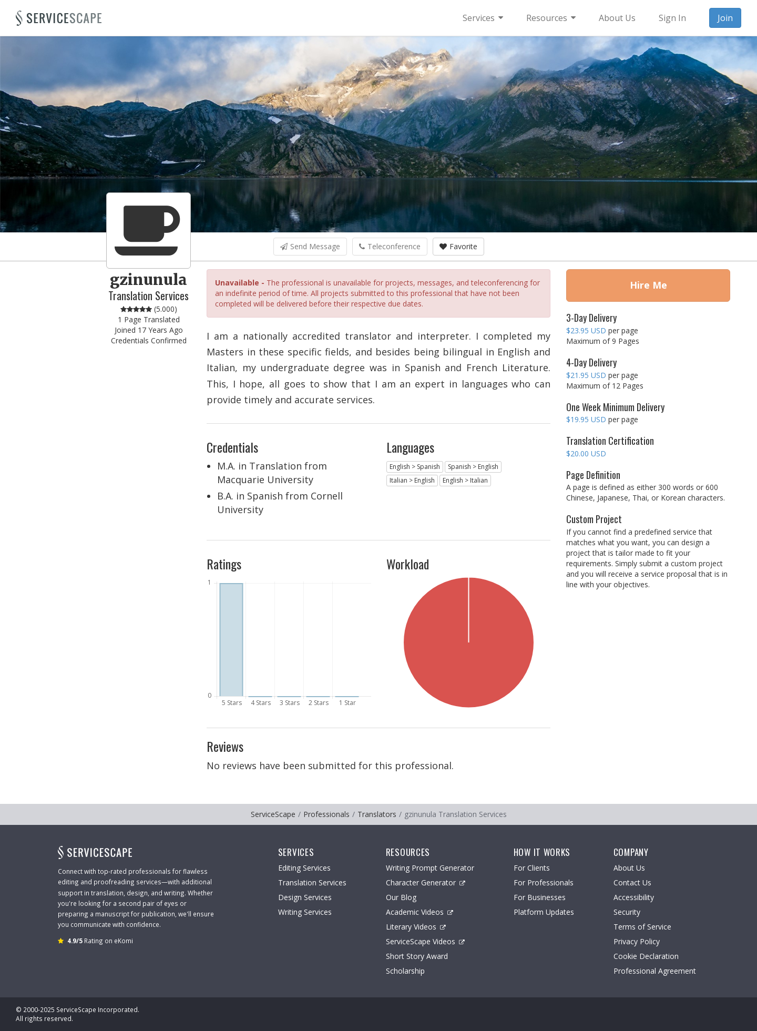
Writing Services (305, 912)
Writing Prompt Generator (430, 868)
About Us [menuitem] (617, 18)
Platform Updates (544, 912)
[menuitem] (483, 18)
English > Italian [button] (465, 480)
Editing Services (304, 868)
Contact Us (632, 882)
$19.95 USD (586, 419)
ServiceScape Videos (425, 941)
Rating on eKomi (100, 940)
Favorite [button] (458, 246)
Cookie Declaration (646, 956)
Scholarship (405, 971)
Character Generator (425, 882)
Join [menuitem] (725, 18)
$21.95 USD (586, 375)
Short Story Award (417, 956)
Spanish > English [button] (473, 466)
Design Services (305, 897)
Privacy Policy (636, 941)
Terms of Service (642, 927)
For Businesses (540, 897)
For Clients (532, 868)
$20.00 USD (586, 453)
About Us (629, 868)
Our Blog (401, 897)
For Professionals (544, 882)
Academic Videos (419, 912)
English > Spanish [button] (415, 466)
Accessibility (633, 897)
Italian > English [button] (412, 480)
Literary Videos (416, 927)
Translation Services (312, 882)
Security (626, 912)
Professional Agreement (654, 971)
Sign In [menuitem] (672, 18)
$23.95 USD (586, 330)
